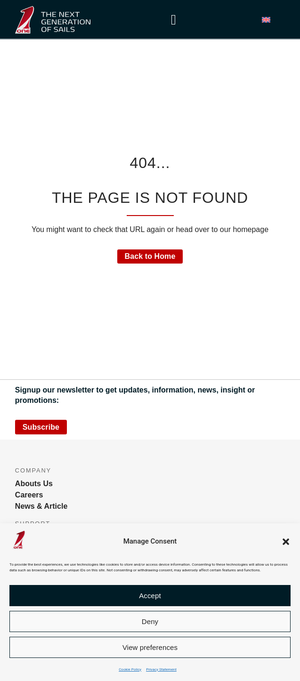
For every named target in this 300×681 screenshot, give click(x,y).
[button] (286, 541)
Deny (150, 621)
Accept (150, 596)
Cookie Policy (130, 669)
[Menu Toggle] (173, 20)
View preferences (150, 647)
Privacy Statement (161, 669)
